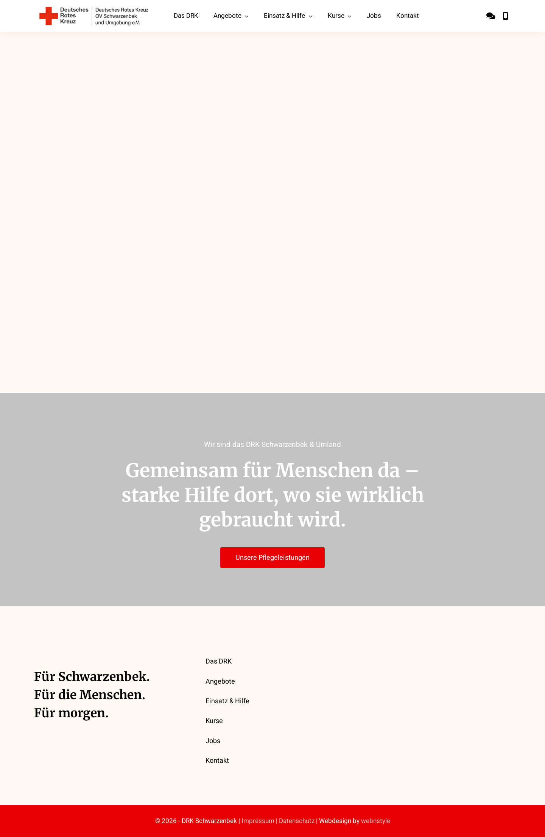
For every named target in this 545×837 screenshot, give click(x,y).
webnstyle (375, 821)
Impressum (257, 821)
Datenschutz (297, 821)
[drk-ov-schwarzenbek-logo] (94, 10)
